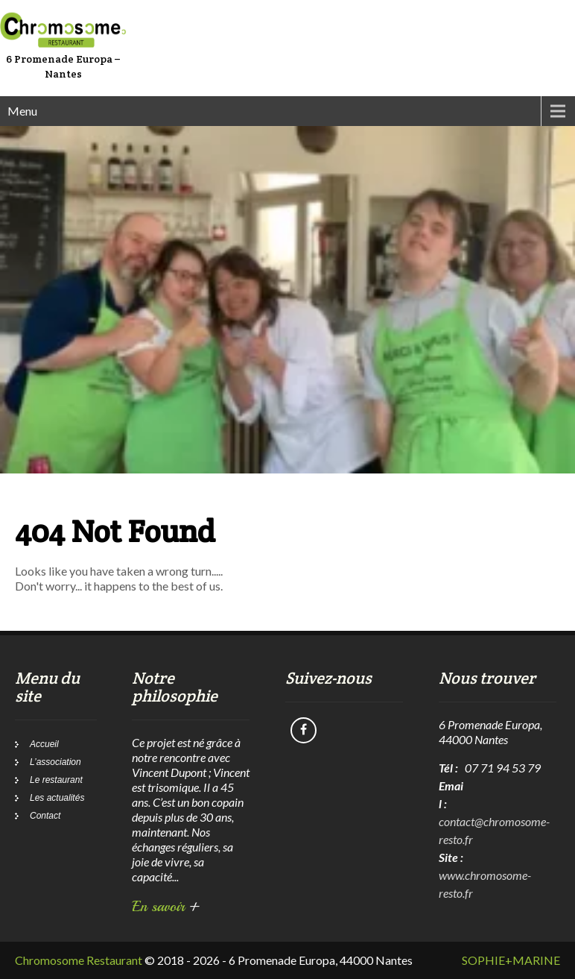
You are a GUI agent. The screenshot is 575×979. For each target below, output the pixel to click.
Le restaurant (56, 780)
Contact (45, 815)
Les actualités (57, 798)
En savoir (166, 906)
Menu (22, 111)
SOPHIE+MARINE (511, 960)
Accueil (44, 744)
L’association (55, 762)
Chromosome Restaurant (78, 960)
